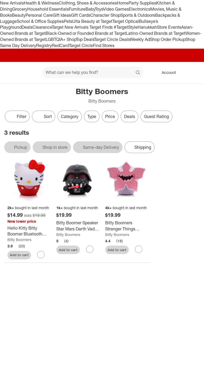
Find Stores (103, 45)
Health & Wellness (41, 3)
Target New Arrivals (71, 27)
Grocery (19, 9)
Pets (68, 21)
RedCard (60, 45)
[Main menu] (30, 72)
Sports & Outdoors (137, 15)
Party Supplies (142, 3)
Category (69, 116)
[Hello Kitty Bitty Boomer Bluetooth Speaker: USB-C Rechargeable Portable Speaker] (28, 231)
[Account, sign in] (166, 72)
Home (123, 3)
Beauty (19, 15)
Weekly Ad (140, 39)
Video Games (116, 9)
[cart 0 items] (193, 72)
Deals (27, 27)
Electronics (139, 9)
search (138, 72)
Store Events (169, 27)
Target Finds (102, 27)
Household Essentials (48, 9)
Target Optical (125, 21)
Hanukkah (147, 27)
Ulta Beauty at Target (92, 21)
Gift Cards (80, 15)
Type (91, 116)
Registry (44, 45)
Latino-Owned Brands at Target (155, 33)
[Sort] (43, 116)
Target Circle (81, 45)
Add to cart (19, 255)
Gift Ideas (62, 15)
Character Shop (105, 15)
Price (110, 116)
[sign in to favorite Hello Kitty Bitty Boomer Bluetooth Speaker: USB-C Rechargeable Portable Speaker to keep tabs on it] (41, 254)
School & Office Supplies (40, 21)
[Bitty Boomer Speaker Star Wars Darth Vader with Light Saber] (77, 226)
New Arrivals (12, 3)
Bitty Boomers (19, 239)
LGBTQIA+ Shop (61, 39)
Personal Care (39, 15)
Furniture (77, 9)
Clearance (42, 27)
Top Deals (85, 39)
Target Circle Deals (112, 39)
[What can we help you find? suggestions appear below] (92, 72)
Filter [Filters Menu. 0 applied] (17, 116)
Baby (90, 9)
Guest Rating (156, 116)
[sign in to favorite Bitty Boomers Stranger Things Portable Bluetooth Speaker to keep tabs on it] (138, 249)
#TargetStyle (126, 27)
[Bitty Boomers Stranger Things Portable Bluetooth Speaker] (126, 226)
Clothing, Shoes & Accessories (88, 3)
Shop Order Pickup (167, 39)
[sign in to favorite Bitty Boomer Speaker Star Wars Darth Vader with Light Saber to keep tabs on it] (90, 249)
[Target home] (11, 72)
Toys (99, 9)
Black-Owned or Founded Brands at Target (86, 33)
